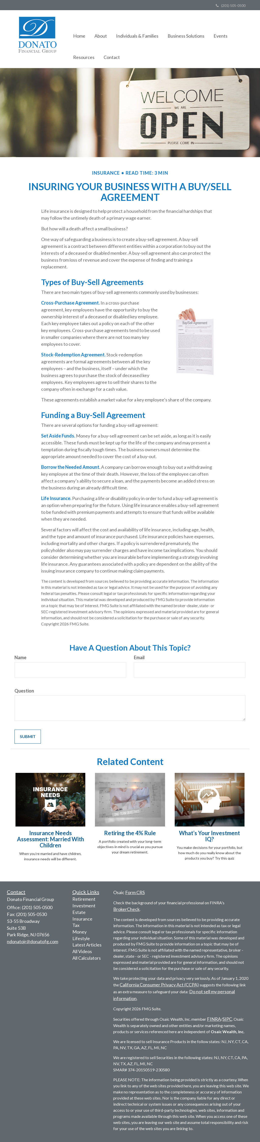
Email (139, 657)
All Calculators (86, 958)
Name (20, 657)
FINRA (214, 1019)
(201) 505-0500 (231, 5)
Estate (79, 912)
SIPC (227, 1019)
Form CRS (135, 892)
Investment (83, 905)
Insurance (82, 919)
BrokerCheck (126, 909)
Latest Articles (87, 945)
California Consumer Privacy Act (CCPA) (159, 984)
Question (24, 691)
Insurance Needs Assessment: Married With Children (50, 839)
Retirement (83, 899)
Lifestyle (81, 938)
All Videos (82, 951)
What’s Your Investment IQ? (209, 836)
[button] (100, 28)
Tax (75, 925)
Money (79, 932)
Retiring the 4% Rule (130, 833)
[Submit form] (27, 737)
